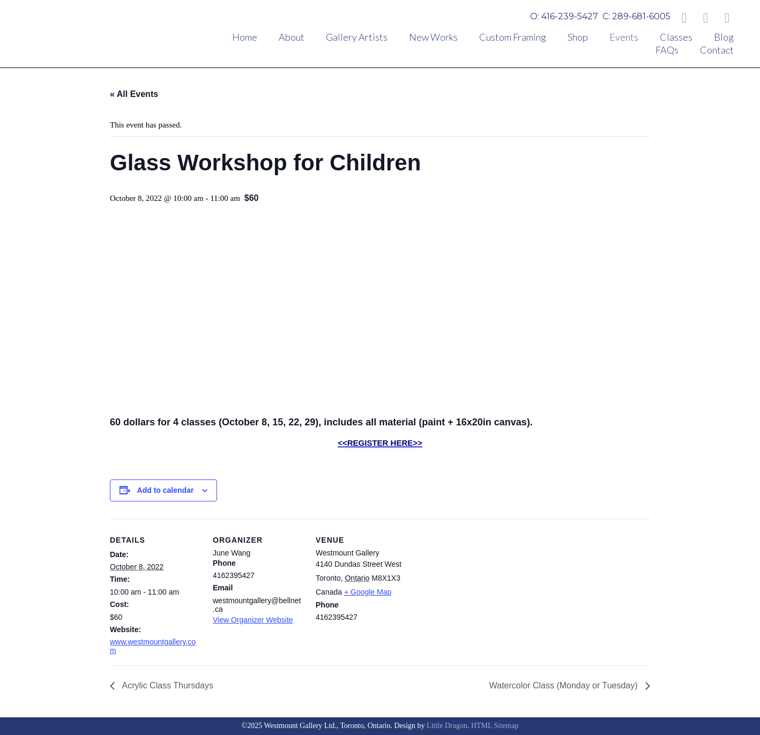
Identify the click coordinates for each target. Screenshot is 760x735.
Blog (724, 37)
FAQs (667, 50)
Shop (578, 37)
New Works (433, 37)
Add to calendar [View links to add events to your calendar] (165, 490)
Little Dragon (447, 726)
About (291, 37)
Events (623, 37)
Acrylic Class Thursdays (166, 685)
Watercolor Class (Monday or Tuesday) (564, 685)
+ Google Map (367, 592)
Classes (676, 37)
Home (244, 37)
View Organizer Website (253, 620)
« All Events (134, 94)
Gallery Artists (357, 37)
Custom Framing (512, 37)
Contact (717, 50)
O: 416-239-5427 (564, 16)
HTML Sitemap (495, 726)
